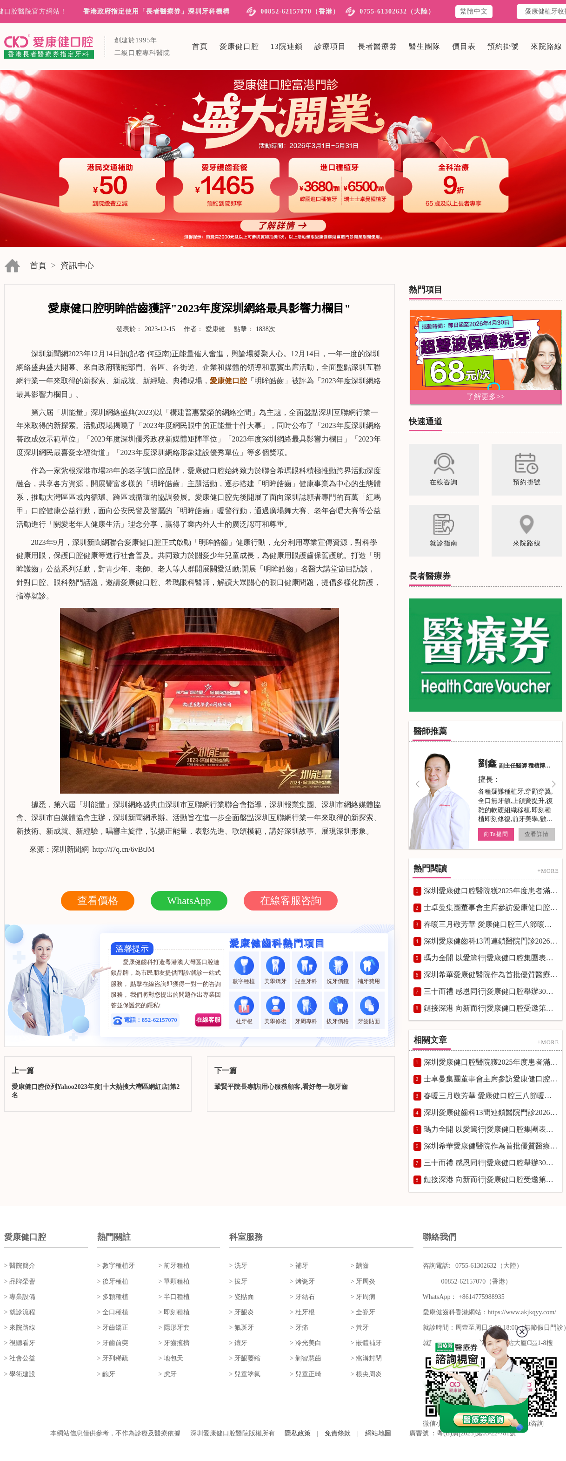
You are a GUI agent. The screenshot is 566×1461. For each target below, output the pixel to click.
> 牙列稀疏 (112, 1358)
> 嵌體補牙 (366, 1342)
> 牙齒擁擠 (174, 1342)
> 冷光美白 (305, 1342)
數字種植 (244, 970)
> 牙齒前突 (112, 1342)
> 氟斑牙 (241, 1327)
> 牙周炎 (363, 1281)
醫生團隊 (424, 46)
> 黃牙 (360, 1327)
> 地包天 (171, 1358)
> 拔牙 (238, 1281)
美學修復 (275, 1010)
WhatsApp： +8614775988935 (464, 1296)
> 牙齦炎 (241, 1312)
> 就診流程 (19, 1312)
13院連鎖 (287, 46)
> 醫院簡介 (19, 1265)
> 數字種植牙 (116, 1265)
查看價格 (97, 900)
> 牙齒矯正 (112, 1327)
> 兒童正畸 (305, 1374)
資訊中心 (77, 265)
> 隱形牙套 (174, 1327)
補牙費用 (369, 970)
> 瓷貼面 (241, 1296)
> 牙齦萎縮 (244, 1358)
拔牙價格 (338, 1010)
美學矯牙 (275, 970)
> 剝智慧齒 (305, 1358)
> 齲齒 (360, 1265)
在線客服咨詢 (290, 900)
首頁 (200, 46)
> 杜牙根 (302, 1312)
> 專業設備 (19, 1296)
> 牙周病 (363, 1296)
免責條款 (338, 1433)
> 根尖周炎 (366, 1374)
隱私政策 (298, 1433)
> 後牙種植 (112, 1281)
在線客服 (208, 1019)
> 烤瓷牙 (302, 1281)
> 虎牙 (168, 1374)
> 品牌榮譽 (19, 1281)
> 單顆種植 (174, 1281)
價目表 (464, 46)
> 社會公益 (19, 1358)
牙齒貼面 (369, 1010)
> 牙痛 (299, 1327)
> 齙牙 (106, 1374)
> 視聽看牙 (19, 1342)
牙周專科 (307, 1010)
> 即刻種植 (174, 1312)
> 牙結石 (302, 1296)
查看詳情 (536, 834)
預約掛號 (503, 46)
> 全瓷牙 (363, 1312)
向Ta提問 (495, 834)
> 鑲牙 (238, 1342)
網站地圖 (378, 1433)
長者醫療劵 (377, 46)
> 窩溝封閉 (366, 1358)
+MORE (548, 871)
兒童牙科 (307, 970)
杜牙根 (243, 1010)
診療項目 (330, 46)
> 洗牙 (238, 1265)
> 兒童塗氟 (244, 1374)
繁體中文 (474, 11)
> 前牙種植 (174, 1265)
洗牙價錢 (338, 970)
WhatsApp (189, 900)
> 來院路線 (19, 1327)
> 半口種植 (174, 1296)
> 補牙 (299, 1265)
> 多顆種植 (112, 1296)
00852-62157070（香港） (300, 11)
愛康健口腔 (239, 46)
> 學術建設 (19, 1374)
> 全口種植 (112, 1312)
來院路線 (546, 46)
